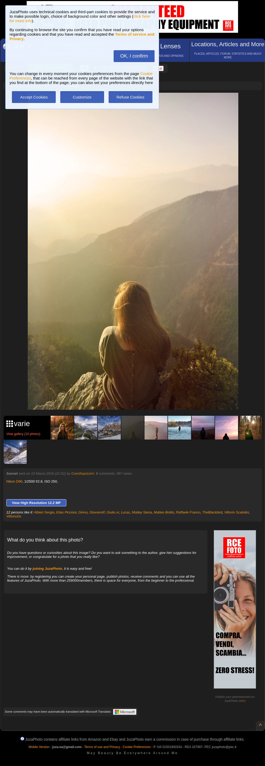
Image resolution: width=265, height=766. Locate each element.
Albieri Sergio (44, 512)
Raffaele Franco (188, 512)
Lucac (125, 512)
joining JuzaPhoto (47, 569)
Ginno (83, 512)
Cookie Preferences (137, 747)
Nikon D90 (14, 481)
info (242, 700)
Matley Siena (142, 512)
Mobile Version (39, 747)
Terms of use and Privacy (102, 747)
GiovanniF (97, 512)
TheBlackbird (212, 512)
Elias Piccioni (66, 512)
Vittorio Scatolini (236, 512)
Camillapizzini (82, 473)
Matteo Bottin (164, 512)
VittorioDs (13, 516)
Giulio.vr (112, 512)
